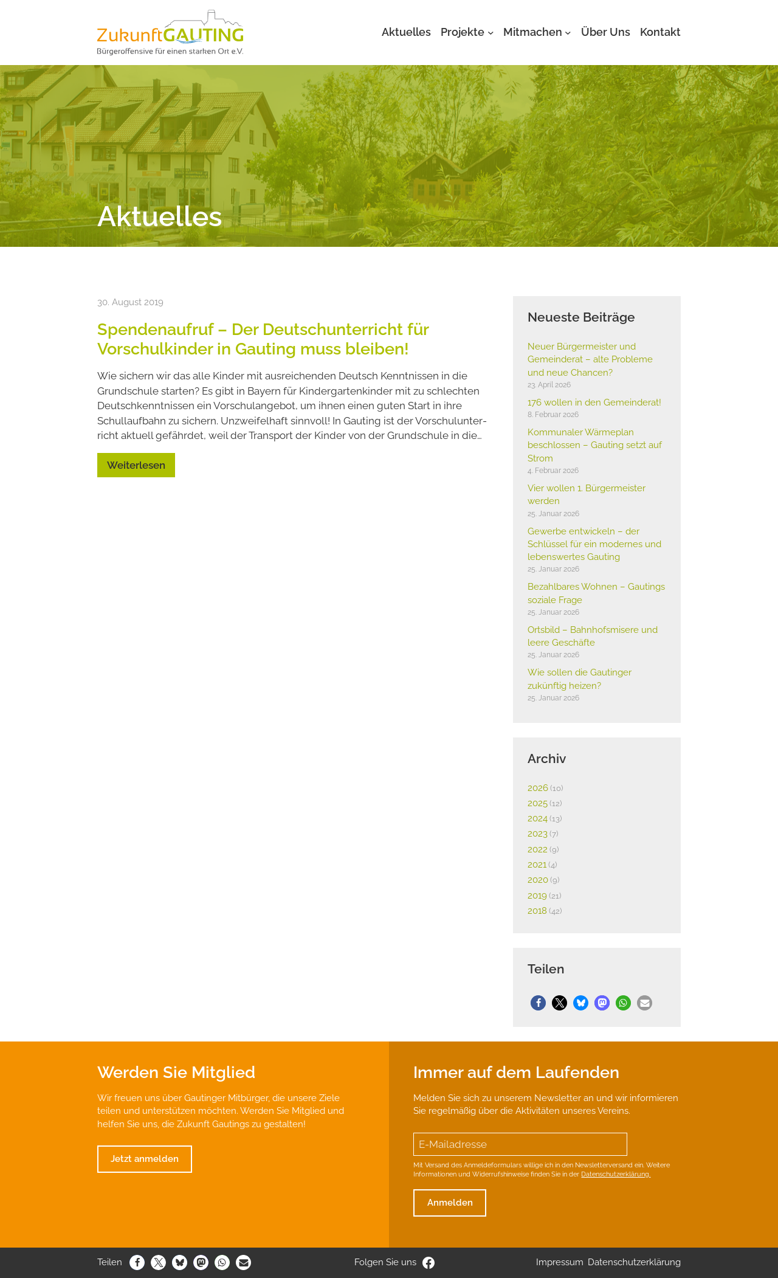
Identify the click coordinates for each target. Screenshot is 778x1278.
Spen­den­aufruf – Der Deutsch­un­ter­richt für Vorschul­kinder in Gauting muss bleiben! (263, 339)
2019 (537, 895)
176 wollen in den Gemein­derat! (594, 402)
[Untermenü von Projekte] (490, 32)
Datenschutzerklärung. (615, 1174)
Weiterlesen (136, 465)
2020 (538, 879)
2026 (538, 787)
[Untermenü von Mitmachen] (568, 32)
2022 (538, 849)
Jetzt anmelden (145, 1158)
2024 (538, 818)
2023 (538, 833)
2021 (537, 864)
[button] (538, 1002)
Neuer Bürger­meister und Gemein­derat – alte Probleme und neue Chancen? (590, 359)
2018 (537, 910)
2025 (538, 803)
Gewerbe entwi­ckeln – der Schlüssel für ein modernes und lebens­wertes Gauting (594, 544)
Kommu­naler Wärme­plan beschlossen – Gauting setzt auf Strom (595, 445)
